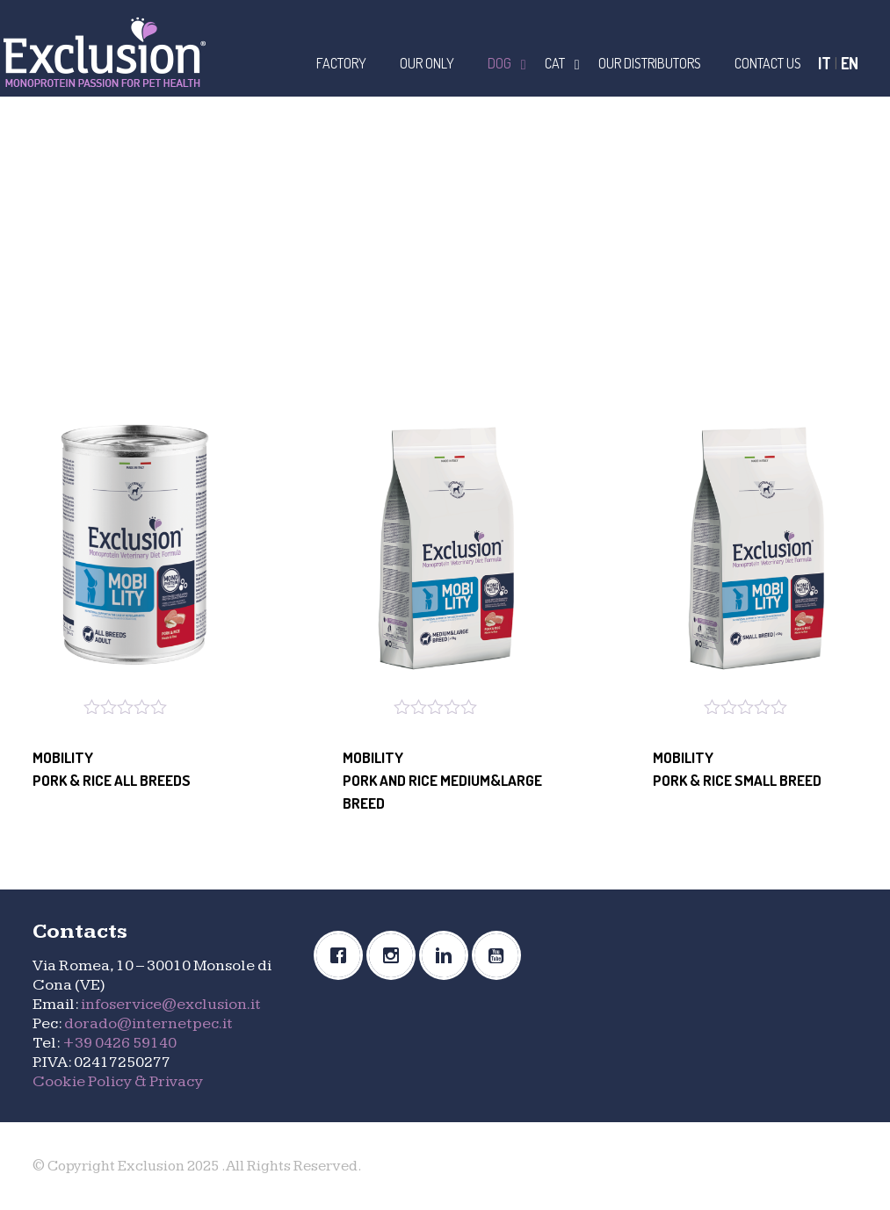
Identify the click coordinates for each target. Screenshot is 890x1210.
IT (824, 63)
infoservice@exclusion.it (171, 1004)
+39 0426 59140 (119, 1043)
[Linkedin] (448, 955)
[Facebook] (342, 955)
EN (849, 63)
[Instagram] (395, 955)
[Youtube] (500, 955)
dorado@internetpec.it (148, 1023)
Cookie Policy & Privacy (118, 1081)
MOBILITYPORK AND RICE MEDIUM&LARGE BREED (442, 780)
